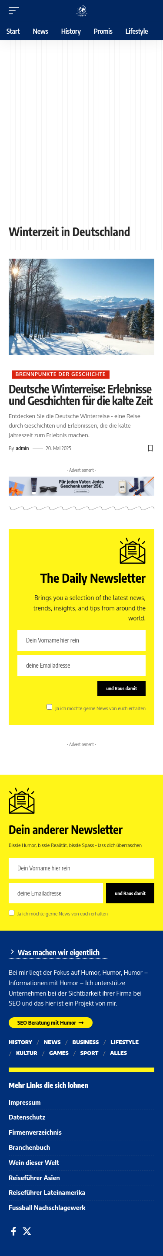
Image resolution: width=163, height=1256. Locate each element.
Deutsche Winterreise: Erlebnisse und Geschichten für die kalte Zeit (81, 395)
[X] (26, 1231)
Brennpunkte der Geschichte (60, 374)
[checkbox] (49, 707)
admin (22, 448)
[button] (16, 10)
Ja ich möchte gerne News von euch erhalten (100, 708)
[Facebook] (14, 1231)
